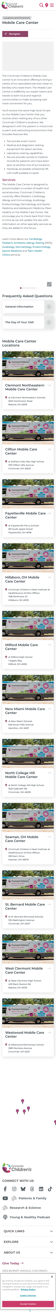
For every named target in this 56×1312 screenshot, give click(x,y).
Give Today (10, 1263)
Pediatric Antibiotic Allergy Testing (23, 242)
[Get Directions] (46, 5)
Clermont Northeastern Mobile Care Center (28, 387)
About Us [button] (29, 1252)
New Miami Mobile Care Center (28, 711)
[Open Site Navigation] (52, 5)
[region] (28, 1291)
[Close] (52, 1276)
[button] (41, 5)
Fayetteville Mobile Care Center (28, 515)
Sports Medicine (12, 250)
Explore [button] (29, 1242)
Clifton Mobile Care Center (28, 451)
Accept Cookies (28, 1304)
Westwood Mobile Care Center (28, 1035)
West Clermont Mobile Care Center (28, 970)
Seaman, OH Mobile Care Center (28, 839)
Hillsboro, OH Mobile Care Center (28, 579)
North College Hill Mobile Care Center (28, 775)
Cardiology (35, 239)
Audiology (8, 247)
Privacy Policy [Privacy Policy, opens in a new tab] (28, 1289)
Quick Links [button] (29, 1231)
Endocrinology (41, 247)
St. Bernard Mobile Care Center (28, 906)
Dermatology (24, 247)
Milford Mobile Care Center (28, 647)
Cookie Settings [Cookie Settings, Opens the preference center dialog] (28, 1295)
